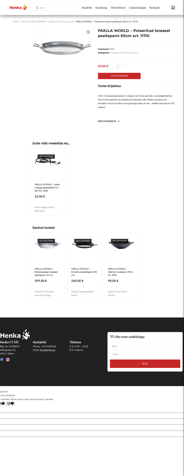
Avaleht (87, 7)
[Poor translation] (10, 404)
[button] (88, 32)
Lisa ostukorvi (119, 76)
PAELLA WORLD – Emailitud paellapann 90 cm (84, 272)
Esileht (16, 21)
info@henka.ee (47, 349)
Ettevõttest (118, 7)
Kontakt (154, 7)
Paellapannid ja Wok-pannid (61, 21)
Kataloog (101, 7)
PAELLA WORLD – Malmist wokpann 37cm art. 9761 (120, 272)
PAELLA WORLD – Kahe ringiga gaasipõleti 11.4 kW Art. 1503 (47, 187)
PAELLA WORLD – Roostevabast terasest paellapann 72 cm (46, 272)
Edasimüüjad (137, 7)
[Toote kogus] (118, 66)
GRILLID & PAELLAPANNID (33, 21)
